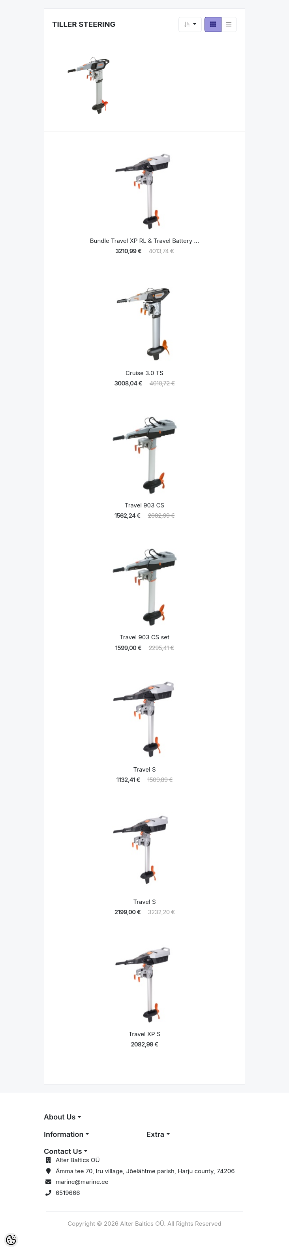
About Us (59, 1117)
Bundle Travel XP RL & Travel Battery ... (144, 240)
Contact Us (63, 1151)
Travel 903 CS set (144, 637)
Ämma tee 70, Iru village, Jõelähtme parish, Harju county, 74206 (145, 1171)
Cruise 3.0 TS (144, 373)
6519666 (68, 1193)
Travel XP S (144, 1034)
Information (63, 1134)
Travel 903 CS (144, 505)
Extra (155, 1134)
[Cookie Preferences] (11, 1240)
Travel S (144, 769)
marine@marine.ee (82, 1181)
